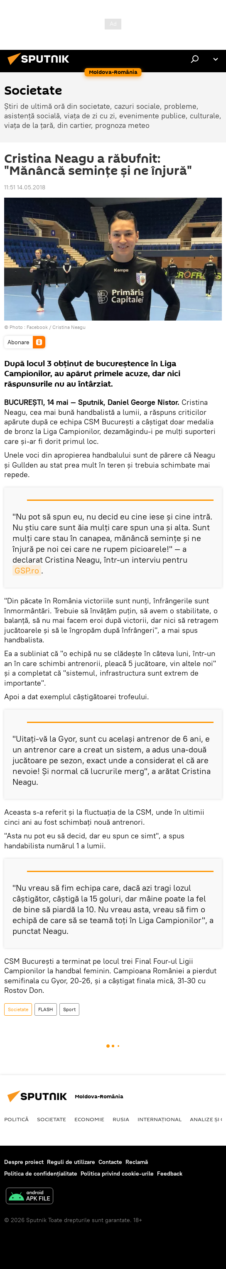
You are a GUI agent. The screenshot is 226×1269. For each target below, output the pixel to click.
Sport (69, 1009)
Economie (89, 1119)
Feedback (169, 1173)
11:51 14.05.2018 (24, 187)
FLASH (45, 1009)
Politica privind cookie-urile (117, 1173)
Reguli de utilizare (71, 1162)
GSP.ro (27, 570)
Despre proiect (24, 1162)
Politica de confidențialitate (40, 1173)
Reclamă (136, 1162)
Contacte (110, 1162)
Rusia (121, 1119)
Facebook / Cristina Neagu (56, 327)
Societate (18, 1009)
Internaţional (160, 1119)
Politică (16, 1119)
